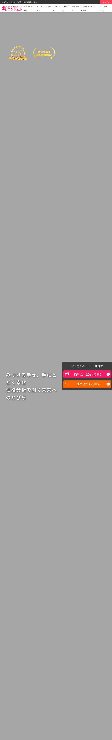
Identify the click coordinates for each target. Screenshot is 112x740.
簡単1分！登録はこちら (88, 374)
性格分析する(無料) (89, 384)
